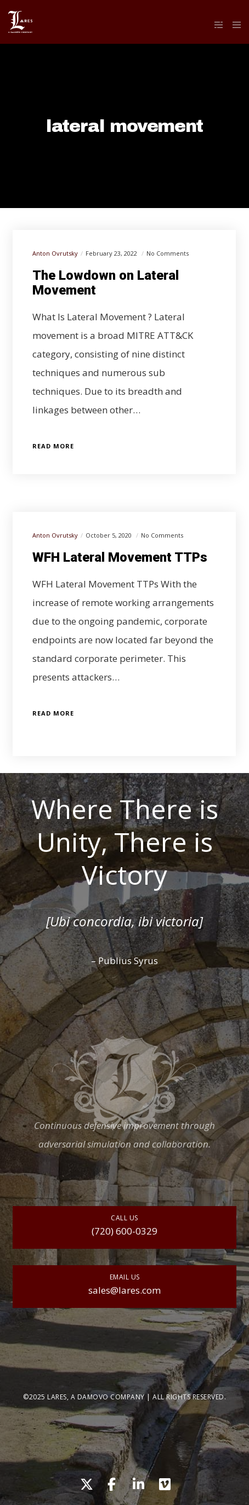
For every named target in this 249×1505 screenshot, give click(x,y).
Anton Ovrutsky (55, 253)
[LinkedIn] (137, 1482)
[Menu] (233, 24)
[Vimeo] (164, 1482)
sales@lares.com (124, 1290)
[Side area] (216, 24)
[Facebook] (111, 1482)
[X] (85, 1482)
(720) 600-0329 (124, 1231)
